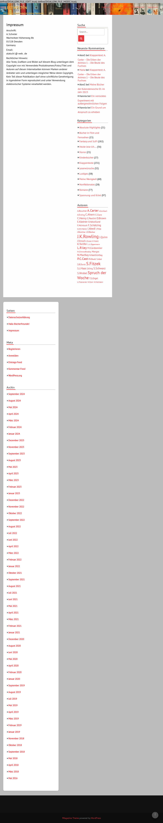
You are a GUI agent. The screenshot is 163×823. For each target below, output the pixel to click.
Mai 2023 (12, 466)
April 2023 (13, 473)
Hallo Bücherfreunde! (135, 7)
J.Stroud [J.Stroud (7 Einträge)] (81, 240)
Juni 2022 (13, 539)
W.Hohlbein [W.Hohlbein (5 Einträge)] (98, 282)
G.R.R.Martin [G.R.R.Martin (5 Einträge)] (82, 229)
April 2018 (13, 765)
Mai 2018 (12, 758)
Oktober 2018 (15, 745)
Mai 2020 (12, 659)
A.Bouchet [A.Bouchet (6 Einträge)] (82, 211)
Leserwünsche (86, 168)
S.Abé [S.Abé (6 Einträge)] (99, 259)
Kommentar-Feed (16, 368)
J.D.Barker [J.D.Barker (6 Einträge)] (90, 232)
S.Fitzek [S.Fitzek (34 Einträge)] (93, 263)
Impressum (153, 7)
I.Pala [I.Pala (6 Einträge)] (98, 228)
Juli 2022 (12, 533)
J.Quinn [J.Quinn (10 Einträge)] (103, 237)
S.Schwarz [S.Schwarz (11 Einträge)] (99, 268)
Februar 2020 (14, 672)
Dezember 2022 (16, 500)
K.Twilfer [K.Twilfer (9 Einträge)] (82, 244)
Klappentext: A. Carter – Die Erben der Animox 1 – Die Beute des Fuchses (91, 60)
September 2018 (16, 751)
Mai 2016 (12, 778)
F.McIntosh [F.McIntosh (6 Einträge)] (82, 225)
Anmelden (13, 355)
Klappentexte (86, 162)
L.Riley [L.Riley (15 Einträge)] (82, 248)
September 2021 (16, 579)
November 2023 (16, 447)
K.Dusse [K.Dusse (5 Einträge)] (88, 241)
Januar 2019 (14, 731)
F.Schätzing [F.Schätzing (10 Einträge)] (94, 225)
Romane (83, 189)
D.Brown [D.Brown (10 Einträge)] (101, 218)
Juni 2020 (13, 652)
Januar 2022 (14, 566)
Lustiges (83, 173)
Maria (82, 69)
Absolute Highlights (89, 127)
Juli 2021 (12, 592)
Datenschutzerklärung (111, 7)
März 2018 (13, 771)
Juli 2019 (12, 698)
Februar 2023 (14, 486)
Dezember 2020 (16, 639)
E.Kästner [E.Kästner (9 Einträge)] (82, 221)
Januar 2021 (14, 632)
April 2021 (13, 612)
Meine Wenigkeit (88, 179)
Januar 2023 (14, 493)
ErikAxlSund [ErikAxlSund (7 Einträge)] (94, 221)
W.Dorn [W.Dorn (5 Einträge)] (90, 282)
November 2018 (16, 738)
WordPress (96, 818)
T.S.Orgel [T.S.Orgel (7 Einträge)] (93, 278)
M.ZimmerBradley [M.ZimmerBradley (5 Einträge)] (84, 252)
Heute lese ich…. (88, 146)
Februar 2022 (14, 559)
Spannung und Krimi (90, 195)
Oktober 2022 (15, 513)
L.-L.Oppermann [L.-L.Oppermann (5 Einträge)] (94, 244)
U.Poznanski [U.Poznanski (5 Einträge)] (82, 282)
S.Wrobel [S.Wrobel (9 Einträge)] (82, 273)
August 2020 (14, 645)
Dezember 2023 (16, 440)
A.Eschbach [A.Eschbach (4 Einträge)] (103, 211)
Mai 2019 (12, 705)
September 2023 (16, 453)
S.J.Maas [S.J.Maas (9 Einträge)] (81, 268)
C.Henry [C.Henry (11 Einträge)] (81, 218)
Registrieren (14, 349)
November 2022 (16, 506)
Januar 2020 (14, 678)
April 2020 (13, 665)
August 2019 (14, 692)
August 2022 (14, 526)
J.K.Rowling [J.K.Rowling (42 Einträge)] (88, 236)
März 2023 (13, 480)
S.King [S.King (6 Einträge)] (90, 268)
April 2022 (13, 546)
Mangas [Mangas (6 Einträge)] (95, 251)
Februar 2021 (14, 625)
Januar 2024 (14, 433)
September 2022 (16, 519)
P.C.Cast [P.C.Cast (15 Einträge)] (82, 259)
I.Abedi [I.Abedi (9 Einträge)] (91, 228)
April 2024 (13, 413)
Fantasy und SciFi (88, 141)
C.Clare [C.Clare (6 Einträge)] (98, 214)
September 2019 (16, 685)
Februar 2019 (14, 725)
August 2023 (14, 460)
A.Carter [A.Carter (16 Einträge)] (93, 210)
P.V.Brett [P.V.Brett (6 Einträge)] (92, 259)
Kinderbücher (86, 157)
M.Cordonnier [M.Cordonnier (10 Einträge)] (94, 248)
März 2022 (13, 553)
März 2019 (13, 718)
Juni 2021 (13, 599)
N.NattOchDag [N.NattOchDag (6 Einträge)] (96, 255)
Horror (82, 152)
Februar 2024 (14, 427)
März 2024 (13, 420)
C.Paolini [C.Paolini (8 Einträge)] (91, 218)
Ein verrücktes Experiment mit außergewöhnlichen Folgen (92, 99)
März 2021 (13, 619)
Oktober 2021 (15, 572)
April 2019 (13, 712)
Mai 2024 (12, 407)
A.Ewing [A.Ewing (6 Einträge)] (81, 214)
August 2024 (14, 400)
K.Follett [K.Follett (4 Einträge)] (95, 241)
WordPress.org (15, 375)
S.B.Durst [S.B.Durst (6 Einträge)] (81, 264)
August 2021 (14, 586)
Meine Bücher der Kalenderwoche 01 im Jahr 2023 (91, 88)
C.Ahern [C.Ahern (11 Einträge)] (90, 214)
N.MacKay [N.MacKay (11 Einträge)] (83, 255)
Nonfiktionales (87, 184)
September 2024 (16, 394)
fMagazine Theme (70, 818)
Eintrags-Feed (15, 362)
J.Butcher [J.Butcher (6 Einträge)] (81, 232)
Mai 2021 (12, 606)
